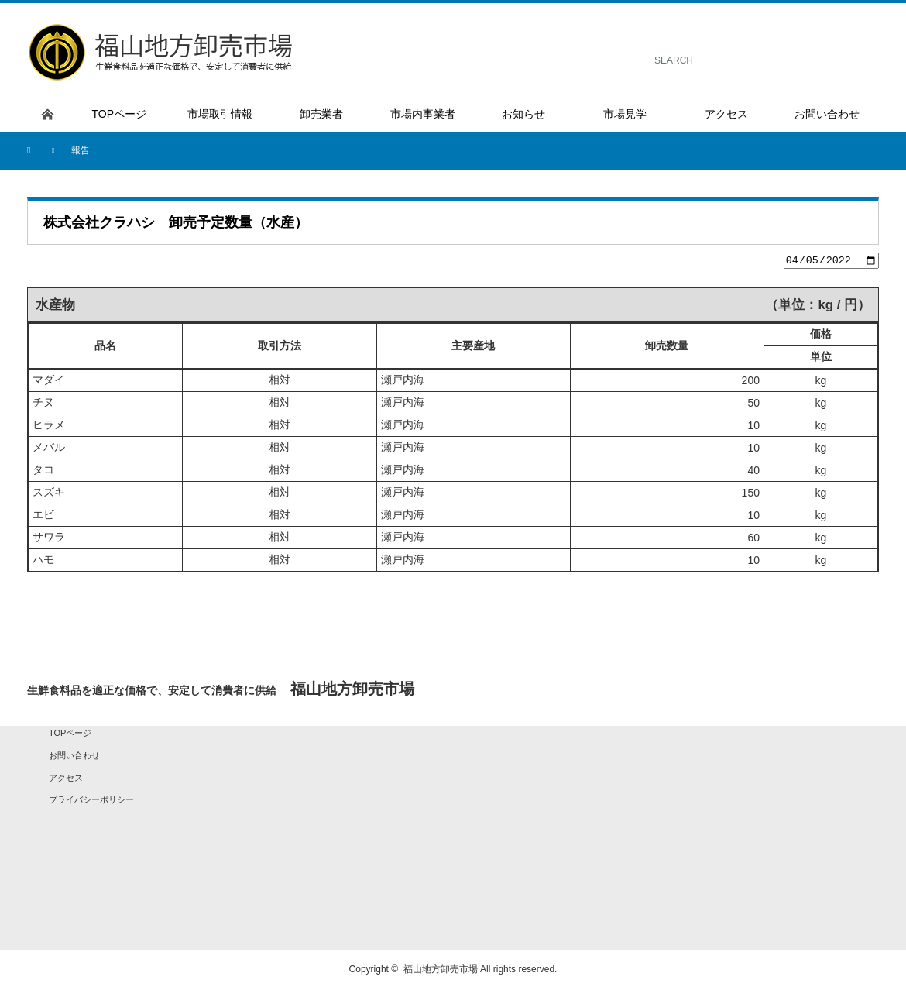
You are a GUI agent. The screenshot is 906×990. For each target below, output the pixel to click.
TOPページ (70, 735)
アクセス (66, 779)
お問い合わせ (74, 757)
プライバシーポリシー (91, 801)
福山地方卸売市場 (440, 971)
